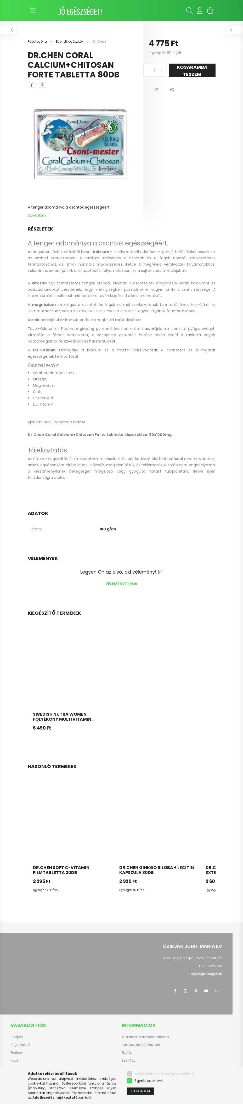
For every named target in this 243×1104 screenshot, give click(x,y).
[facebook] (32, 85)
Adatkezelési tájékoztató (141, 1045)
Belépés (16, 1037)
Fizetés (127, 1053)
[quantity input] (154, 70)
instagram (185, 991)
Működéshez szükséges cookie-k (164, 1083)
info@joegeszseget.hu (204, 974)
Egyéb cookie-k (149, 1091)
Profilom (16, 1053)
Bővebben (37, 215)
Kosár (15, 1060)
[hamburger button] (33, 10)
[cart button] (210, 10)
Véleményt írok (121, 583)
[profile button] (200, 10)
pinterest (196, 991)
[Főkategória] (38, 41)
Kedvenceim (20, 1068)
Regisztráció (20, 1045)
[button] (156, 90)
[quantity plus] (162, 70)
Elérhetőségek (132, 1068)
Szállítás (128, 1060)
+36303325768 (210, 966)
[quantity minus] (147, 70)
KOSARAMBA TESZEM (192, 70)
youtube (206, 991)
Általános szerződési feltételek (145, 1037)
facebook (175, 991)
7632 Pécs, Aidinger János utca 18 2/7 (192, 958)
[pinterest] (42, 85)
